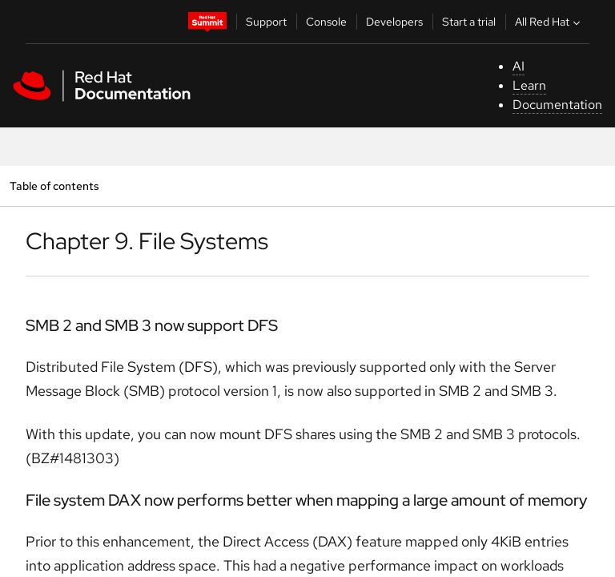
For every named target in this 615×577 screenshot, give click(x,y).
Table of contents (54, 185)
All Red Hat (549, 21)
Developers (394, 21)
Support (266, 21)
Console (326, 21)
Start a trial (469, 21)
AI (518, 66)
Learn (529, 85)
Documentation (557, 104)
